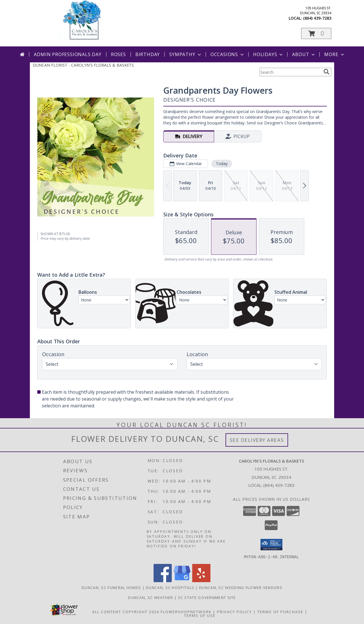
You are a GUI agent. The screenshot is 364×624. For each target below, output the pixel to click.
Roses (118, 54)
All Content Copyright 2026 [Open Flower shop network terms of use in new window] (125, 611)
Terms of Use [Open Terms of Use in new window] (200, 615)
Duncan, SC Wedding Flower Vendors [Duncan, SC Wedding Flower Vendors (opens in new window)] (240, 587)
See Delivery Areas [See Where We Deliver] (257, 440)
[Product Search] (290, 72)
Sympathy (185, 54)
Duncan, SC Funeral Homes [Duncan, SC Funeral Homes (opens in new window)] (111, 587)
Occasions (227, 54)
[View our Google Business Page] (182, 580)
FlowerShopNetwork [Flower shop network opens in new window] (186, 611)
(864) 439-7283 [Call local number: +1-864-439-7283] (317, 18)
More (334, 54)
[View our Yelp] (201, 580)
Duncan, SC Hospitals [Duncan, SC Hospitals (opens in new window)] (170, 587)
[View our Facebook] (163, 580)
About (304, 54)
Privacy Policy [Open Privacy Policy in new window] (234, 611)
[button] (316, 33)
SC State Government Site (207, 597)
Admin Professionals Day (67, 54)
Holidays (268, 54)
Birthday (147, 54)
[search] (326, 72)
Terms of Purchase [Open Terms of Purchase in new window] (280, 611)
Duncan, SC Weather (150, 597)
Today (222, 163)
